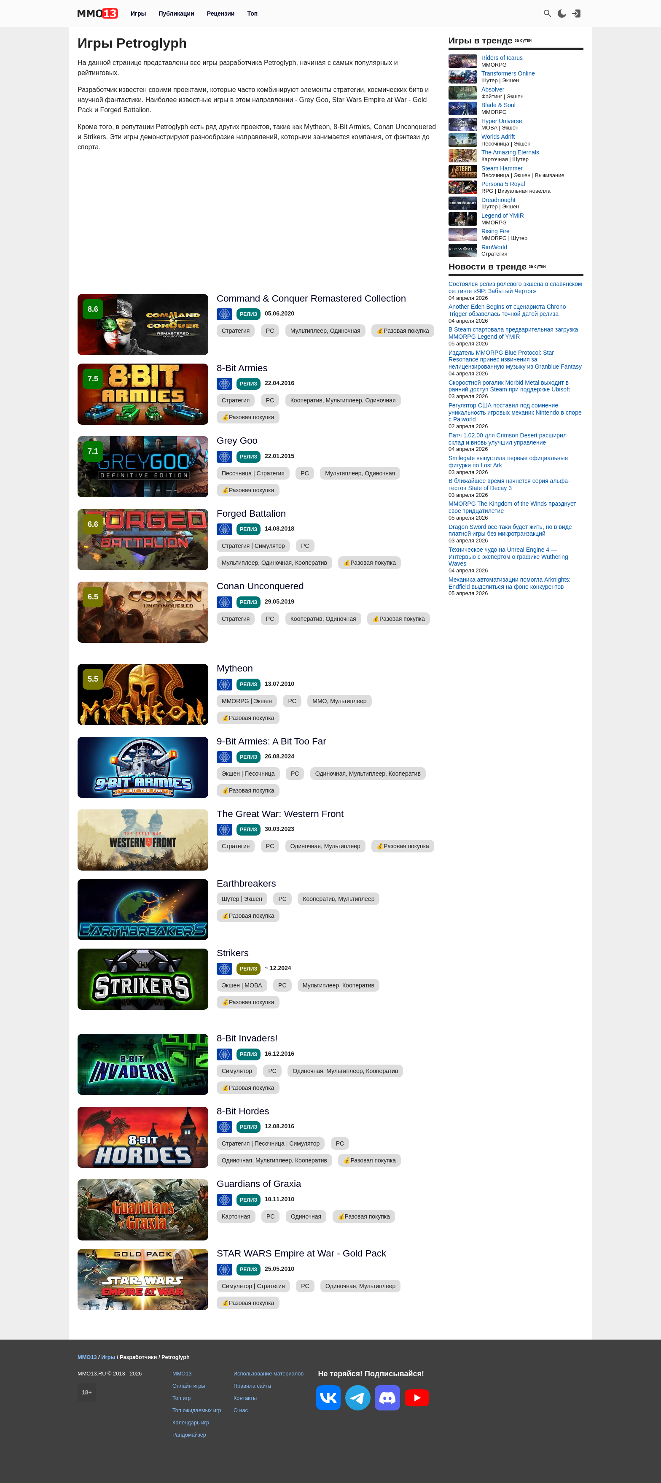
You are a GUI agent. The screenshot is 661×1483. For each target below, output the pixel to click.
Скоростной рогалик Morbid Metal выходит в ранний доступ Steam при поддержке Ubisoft (509, 386)
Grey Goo (237, 440)
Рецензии (221, 13)
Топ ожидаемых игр (196, 1410)
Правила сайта (252, 1386)
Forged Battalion (251, 513)
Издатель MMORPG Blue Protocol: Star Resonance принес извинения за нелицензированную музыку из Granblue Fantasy (515, 359)
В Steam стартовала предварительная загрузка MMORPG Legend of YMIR (513, 333)
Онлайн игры (188, 1386)
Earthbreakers (246, 883)
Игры (138, 13)
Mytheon (235, 668)
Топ (252, 13)
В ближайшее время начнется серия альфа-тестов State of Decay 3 (509, 484)
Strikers (233, 953)
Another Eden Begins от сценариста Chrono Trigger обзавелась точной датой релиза (507, 310)
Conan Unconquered (260, 586)
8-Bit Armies (242, 368)
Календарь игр (190, 1422)
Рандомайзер (189, 1435)
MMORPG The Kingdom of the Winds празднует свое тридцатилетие (512, 507)
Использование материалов (269, 1373)
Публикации (176, 13)
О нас (241, 1410)
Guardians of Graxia (259, 1183)
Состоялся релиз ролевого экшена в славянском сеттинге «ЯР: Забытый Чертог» (515, 287)
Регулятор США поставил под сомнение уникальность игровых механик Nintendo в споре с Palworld (515, 412)
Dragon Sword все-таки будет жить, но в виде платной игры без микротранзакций (510, 530)
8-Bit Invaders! (247, 1038)
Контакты (245, 1398)
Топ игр (181, 1398)
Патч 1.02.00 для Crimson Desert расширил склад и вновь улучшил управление (508, 439)
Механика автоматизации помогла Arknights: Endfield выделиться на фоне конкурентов (509, 583)
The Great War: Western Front (280, 814)
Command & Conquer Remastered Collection (311, 298)
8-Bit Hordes (243, 1111)
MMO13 (182, 1373)
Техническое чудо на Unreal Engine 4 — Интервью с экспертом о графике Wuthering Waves (508, 556)
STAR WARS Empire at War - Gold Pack (301, 1253)
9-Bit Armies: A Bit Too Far (271, 741)
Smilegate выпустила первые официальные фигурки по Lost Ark (508, 462)
